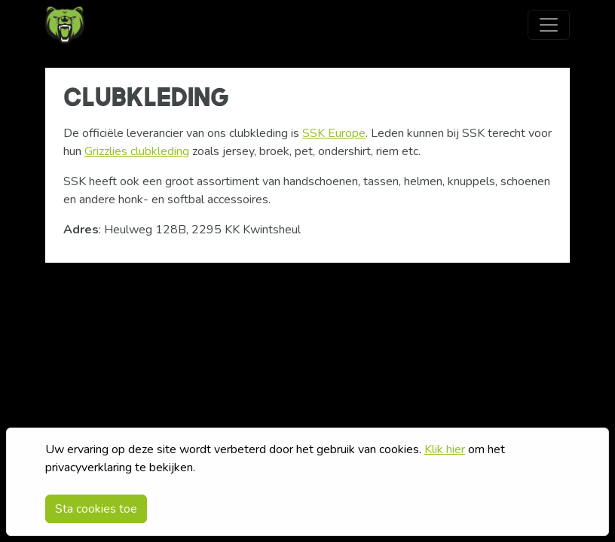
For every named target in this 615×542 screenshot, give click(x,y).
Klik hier (444, 449)
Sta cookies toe (96, 509)
